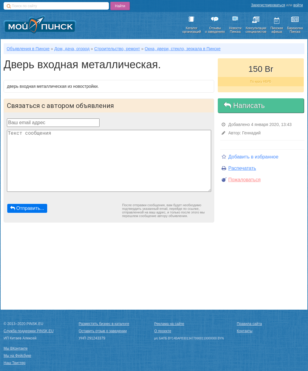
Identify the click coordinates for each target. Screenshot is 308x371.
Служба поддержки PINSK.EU (29, 331)
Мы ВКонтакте (16, 348)
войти (298, 5)
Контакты (244, 331)
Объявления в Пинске (28, 48)
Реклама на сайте (169, 324)
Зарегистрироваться (268, 5)
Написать (244, 105)
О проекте (162, 331)
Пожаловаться (241, 179)
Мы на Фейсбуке (17, 356)
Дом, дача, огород (71, 48)
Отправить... (27, 208)
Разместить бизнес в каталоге (104, 324)
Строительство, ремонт (117, 48)
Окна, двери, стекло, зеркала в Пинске (182, 48)
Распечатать (239, 168)
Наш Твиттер (14, 363)
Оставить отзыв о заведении (103, 331)
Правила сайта (249, 324)
